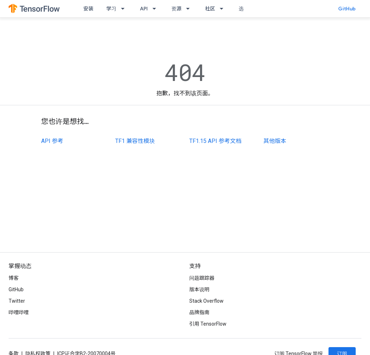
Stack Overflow (206, 301)
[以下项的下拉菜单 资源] (190, 8)
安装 (88, 8)
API (144, 8)
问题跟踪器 (201, 278)
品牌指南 (199, 312)
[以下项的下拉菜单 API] (156, 8)
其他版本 (274, 141)
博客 (14, 278)
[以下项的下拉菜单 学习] (124, 8)
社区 (210, 8)
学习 (111, 8)
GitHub (347, 8)
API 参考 (52, 141)
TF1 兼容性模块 (135, 141)
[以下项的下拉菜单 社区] (223, 8)
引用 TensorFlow (208, 324)
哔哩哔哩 (19, 312)
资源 (176, 8)
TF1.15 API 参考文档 (215, 141)
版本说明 (199, 289)
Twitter (17, 301)
